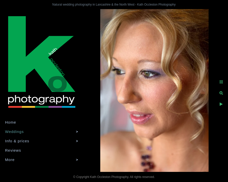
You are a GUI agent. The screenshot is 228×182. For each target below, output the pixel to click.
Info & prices (17, 141)
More (10, 159)
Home (10, 122)
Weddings (14, 131)
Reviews (13, 150)
